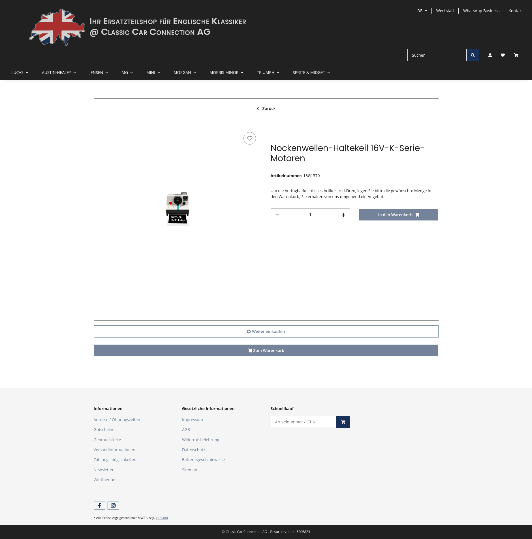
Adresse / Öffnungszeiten (117, 419)
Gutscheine (104, 429)
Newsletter (104, 469)
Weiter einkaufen (266, 331)
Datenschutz (193, 449)
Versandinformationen (114, 449)
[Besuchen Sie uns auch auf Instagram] (113, 506)
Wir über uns (105, 479)
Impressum (192, 419)
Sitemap (189, 469)
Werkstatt (445, 10)
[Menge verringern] (277, 215)
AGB (186, 429)
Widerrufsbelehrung (200, 439)
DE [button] (419, 10)
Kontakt (516, 10)
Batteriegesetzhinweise (203, 459)
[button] (490, 55)
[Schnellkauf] (304, 422)
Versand (162, 517)
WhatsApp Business (481, 10)
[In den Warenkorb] (399, 215)
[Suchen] (437, 55)
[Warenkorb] (518, 55)
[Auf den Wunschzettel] (249, 138)
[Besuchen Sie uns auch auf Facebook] (99, 506)
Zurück (266, 108)
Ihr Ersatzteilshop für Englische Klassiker (167, 20)
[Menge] (310, 215)
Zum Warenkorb (266, 350)
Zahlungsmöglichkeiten (115, 459)
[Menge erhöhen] (343, 215)
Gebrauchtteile (107, 439)
